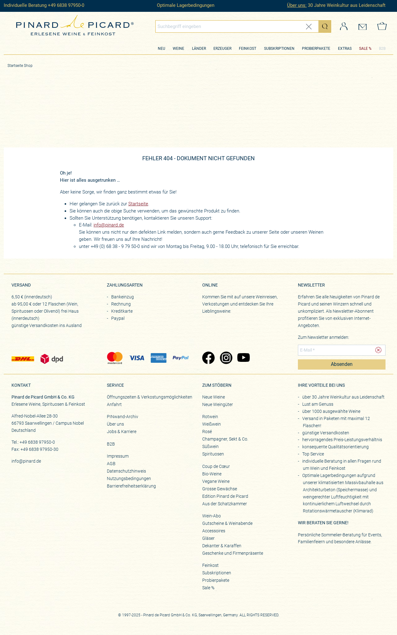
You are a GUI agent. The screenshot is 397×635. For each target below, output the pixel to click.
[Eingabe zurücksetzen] (309, 26)
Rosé (207, 431)
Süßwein (210, 446)
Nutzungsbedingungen (129, 478)
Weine (178, 48)
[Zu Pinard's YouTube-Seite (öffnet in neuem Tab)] (243, 358)
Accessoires (213, 530)
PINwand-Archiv (122, 416)
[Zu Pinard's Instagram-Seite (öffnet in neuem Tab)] (225, 358)
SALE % (365, 48)
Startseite (138, 204)
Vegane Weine (216, 481)
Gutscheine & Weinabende (227, 523)
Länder (199, 48)
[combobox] (243, 26)
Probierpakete (316, 48)
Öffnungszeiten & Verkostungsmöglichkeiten (149, 397)
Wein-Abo (211, 515)
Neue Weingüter (217, 404)
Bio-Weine (211, 473)
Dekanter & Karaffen (221, 545)
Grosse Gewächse (219, 488)
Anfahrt (114, 404)
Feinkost (247, 48)
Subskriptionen (279, 48)
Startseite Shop (20, 65)
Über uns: (297, 5)
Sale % (208, 587)
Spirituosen (213, 453)
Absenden (342, 364)
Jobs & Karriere (121, 431)
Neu (161, 48)
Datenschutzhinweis (126, 471)
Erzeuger (222, 48)
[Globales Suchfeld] (237, 26)
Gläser (208, 538)
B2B (382, 48)
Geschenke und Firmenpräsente (232, 553)
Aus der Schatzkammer (224, 503)
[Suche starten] (324, 26)
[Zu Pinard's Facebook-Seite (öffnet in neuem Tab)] (208, 358)
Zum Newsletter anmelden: (323, 337)
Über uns (115, 424)
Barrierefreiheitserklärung (131, 485)
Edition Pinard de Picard (225, 496)
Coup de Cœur (216, 466)
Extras (345, 48)
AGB (111, 463)
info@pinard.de (109, 225)
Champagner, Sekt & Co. (225, 439)
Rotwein (210, 416)
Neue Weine (213, 397)
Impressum (118, 456)
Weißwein (211, 424)
